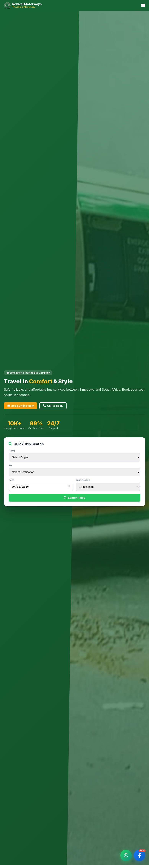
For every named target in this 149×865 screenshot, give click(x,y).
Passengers (83, 480)
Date (11, 480)
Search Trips (74, 497)
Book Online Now (20, 405)
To (10, 465)
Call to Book (53, 405)
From (12, 450)
